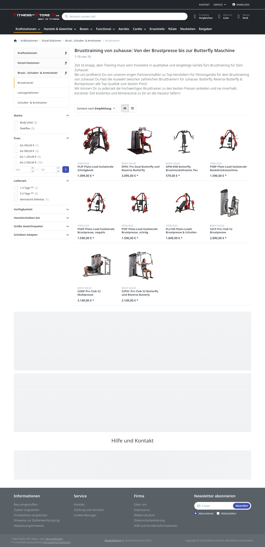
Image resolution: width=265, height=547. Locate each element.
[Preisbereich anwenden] (65, 169)
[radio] (125, 108)
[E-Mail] (213, 506)
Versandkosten (54, 539)
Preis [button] (17, 138)
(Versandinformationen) (57, 542)
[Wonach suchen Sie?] (125, 16)
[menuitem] (28, 29)
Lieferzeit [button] (20, 181)
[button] (33, 171)
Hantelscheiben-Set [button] (27, 217)
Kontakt (204, 4)
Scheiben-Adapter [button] (26, 234)
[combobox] (96, 108)
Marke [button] (18, 115)
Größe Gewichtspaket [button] (28, 226)
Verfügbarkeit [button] (23, 209)
